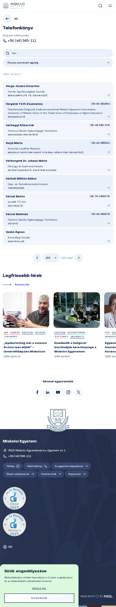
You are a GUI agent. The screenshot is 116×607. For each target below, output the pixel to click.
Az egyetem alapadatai (69, 466)
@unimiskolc (78, 392)
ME (16, 18)
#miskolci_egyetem (68, 392)
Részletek (39, 588)
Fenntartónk (48, 474)
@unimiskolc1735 (58, 392)
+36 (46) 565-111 (22, 40)
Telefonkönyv (35, 466)
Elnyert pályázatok (17, 474)
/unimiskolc (37, 392)
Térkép (10, 466)
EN (10, 547)
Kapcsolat (74, 474)
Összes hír (22, 285)
